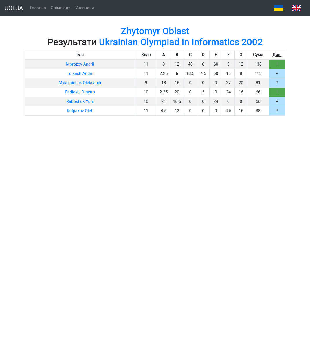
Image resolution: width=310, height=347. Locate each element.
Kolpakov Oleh (80, 110)
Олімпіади (61, 7)
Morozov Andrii (80, 64)
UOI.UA (14, 8)
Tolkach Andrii (80, 73)
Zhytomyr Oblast (155, 30)
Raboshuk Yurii (80, 101)
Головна (38, 7)
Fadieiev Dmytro (80, 92)
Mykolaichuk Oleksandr (79, 82)
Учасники (84, 7)
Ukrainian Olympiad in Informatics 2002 (181, 41)
